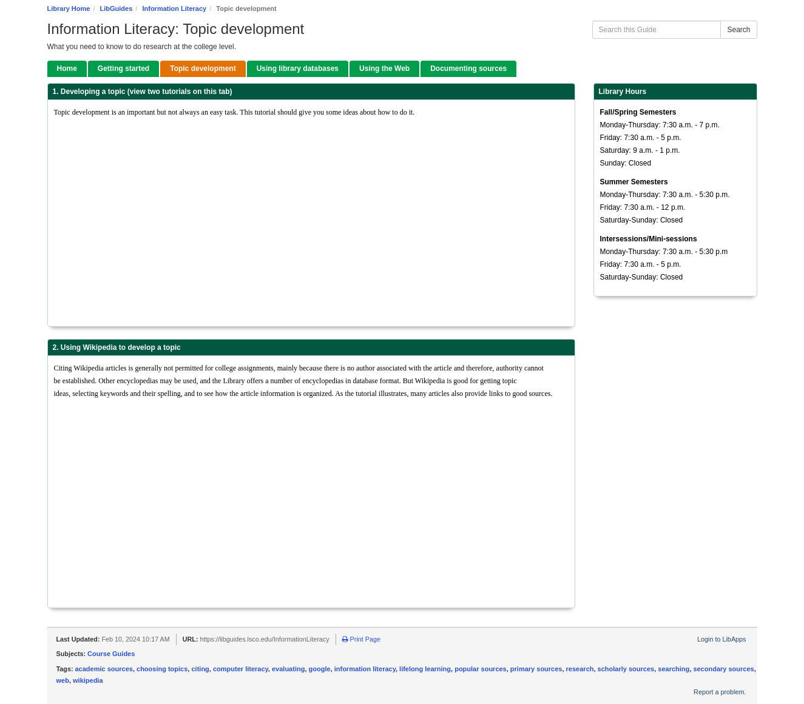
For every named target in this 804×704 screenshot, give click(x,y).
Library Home (68, 8)
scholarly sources (626, 668)
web (62, 680)
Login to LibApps (721, 639)
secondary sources (723, 668)
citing (200, 668)
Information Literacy (174, 8)
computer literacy (240, 668)
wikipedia (88, 680)
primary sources (536, 668)
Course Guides (111, 653)
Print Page (361, 639)
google (320, 668)
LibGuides (116, 8)
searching (673, 668)
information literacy (365, 668)
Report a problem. (720, 692)
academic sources (104, 668)
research (580, 668)
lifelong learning (425, 668)
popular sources (480, 668)
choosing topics (162, 668)
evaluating (288, 668)
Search (738, 29)
